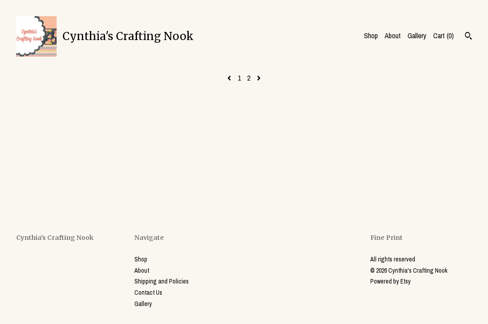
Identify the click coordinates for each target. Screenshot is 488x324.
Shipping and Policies (161, 281)
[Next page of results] (259, 78)
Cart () (443, 35)
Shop (371, 35)
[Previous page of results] (230, 78)
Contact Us (148, 292)
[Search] (468, 37)
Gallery (417, 35)
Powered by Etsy (390, 281)
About (393, 35)
